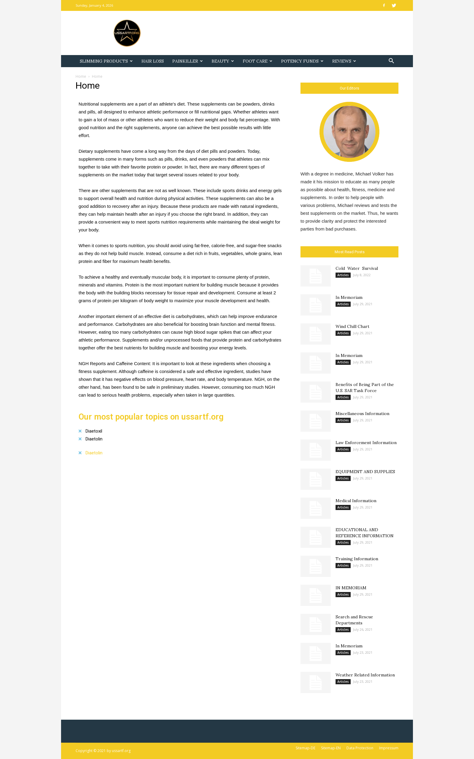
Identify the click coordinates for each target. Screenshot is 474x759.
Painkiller (187, 61)
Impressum (388, 748)
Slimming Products (106, 61)
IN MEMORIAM (351, 588)
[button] (391, 61)
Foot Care (257, 61)
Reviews (344, 61)
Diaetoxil (94, 431)
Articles (343, 275)
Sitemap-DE (305, 748)
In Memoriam (349, 297)
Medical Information (356, 500)
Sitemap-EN (331, 748)
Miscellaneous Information (362, 413)
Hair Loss (152, 61)
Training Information (357, 558)
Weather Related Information (365, 675)
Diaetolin (94, 439)
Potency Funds (302, 61)
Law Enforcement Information (366, 442)
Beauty (223, 61)
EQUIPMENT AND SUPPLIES (365, 471)
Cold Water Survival (357, 268)
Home (81, 76)
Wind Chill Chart (352, 326)
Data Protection (359, 748)
